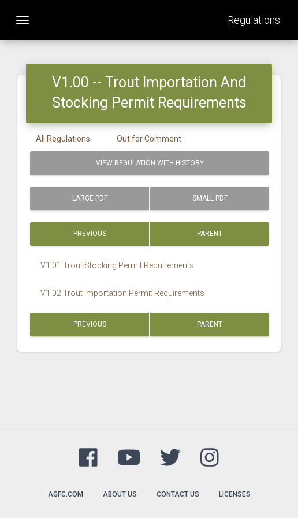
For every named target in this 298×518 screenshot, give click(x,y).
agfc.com (65, 494)
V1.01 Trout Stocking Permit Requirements (117, 265)
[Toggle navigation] (22, 20)
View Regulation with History (150, 163)
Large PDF (89, 198)
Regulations (254, 20)
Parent (209, 234)
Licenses (235, 494)
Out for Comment (149, 138)
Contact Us (178, 494)
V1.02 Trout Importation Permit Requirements (122, 293)
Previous (89, 234)
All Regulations (63, 138)
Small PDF (210, 198)
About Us (120, 494)
